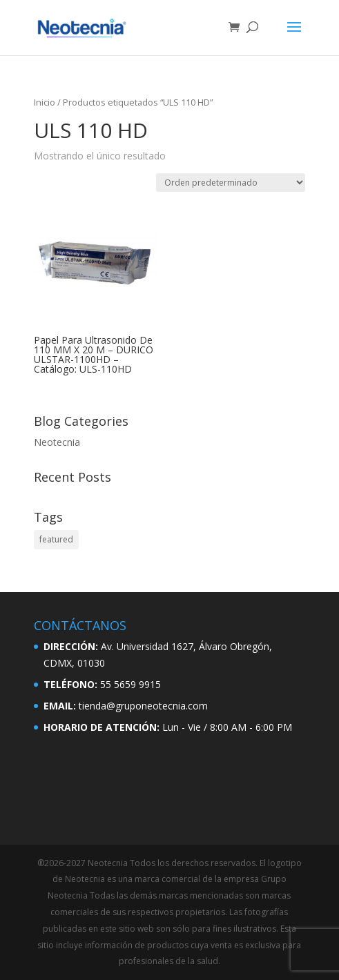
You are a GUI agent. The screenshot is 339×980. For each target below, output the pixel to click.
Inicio (44, 102)
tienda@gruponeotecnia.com (143, 705)
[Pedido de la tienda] (230, 182)
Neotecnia (57, 442)
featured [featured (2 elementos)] (56, 539)
